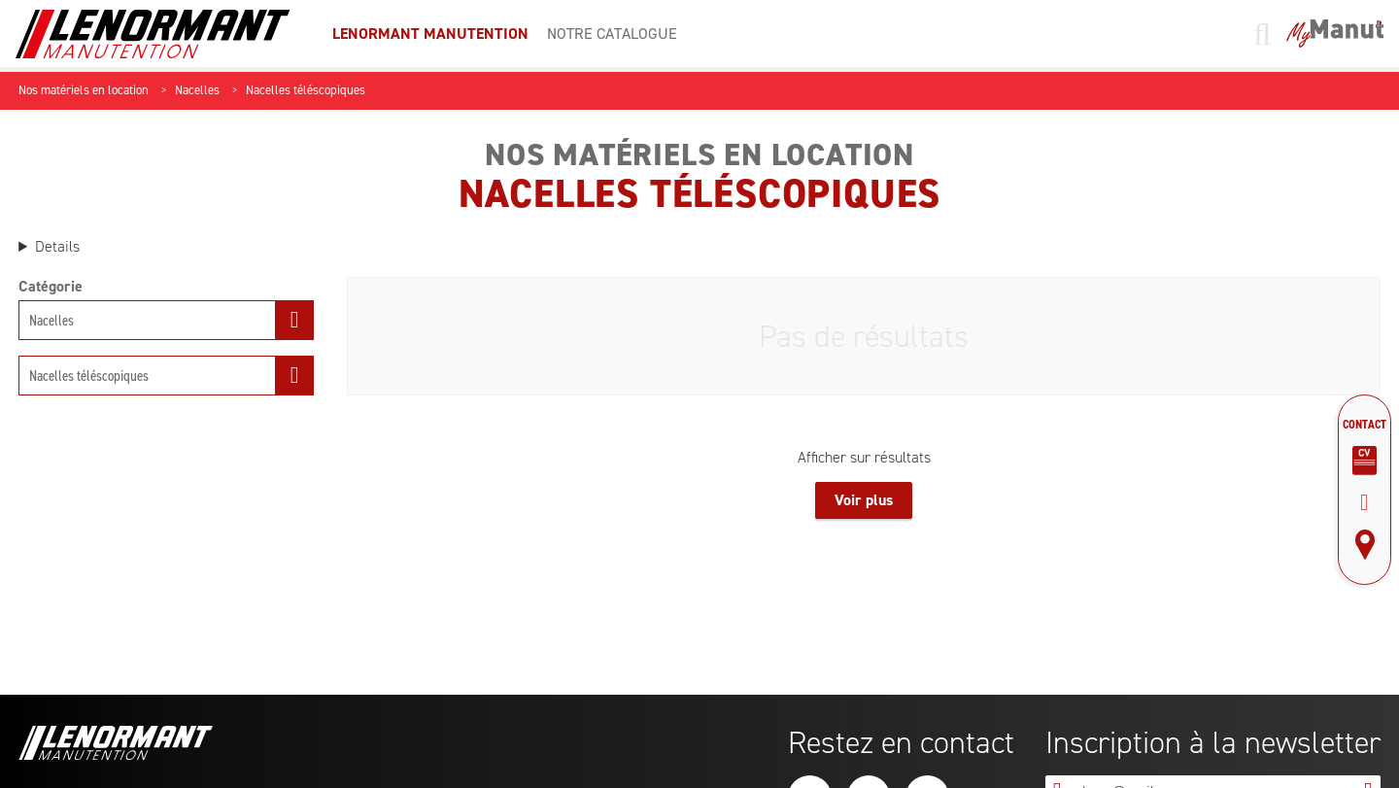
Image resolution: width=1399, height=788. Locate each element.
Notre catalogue (612, 33)
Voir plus (864, 500)
